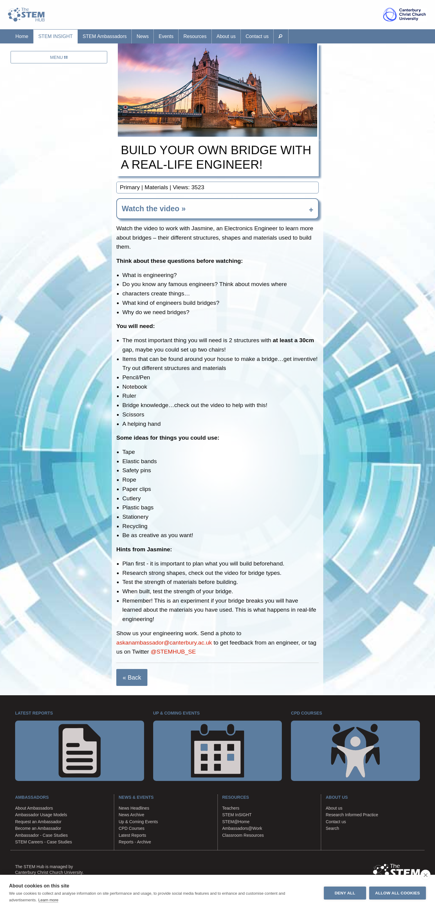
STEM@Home (236, 821)
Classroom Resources (243, 835)
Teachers (231, 808)
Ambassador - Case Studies (41, 835)
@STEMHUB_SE (173, 651)
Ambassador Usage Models (41, 814)
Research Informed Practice (352, 814)
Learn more (48, 900)
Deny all (345, 893)
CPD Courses (132, 828)
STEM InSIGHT (55, 36)
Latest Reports (132, 835)
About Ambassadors (34, 808)
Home (21, 36)
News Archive (131, 814)
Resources (194, 36)
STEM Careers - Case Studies (43, 841)
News (143, 36)
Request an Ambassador (38, 821)
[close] (425, 875)
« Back (132, 677)
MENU (59, 57)
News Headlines (134, 808)
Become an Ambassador (38, 828)
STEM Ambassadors (104, 36)
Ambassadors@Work (242, 828)
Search (332, 828)
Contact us (257, 36)
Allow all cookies (397, 893)
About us (226, 36)
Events (166, 36)
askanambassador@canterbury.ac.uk (164, 642)
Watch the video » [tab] (154, 208)
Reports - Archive (135, 841)
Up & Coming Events (138, 821)
